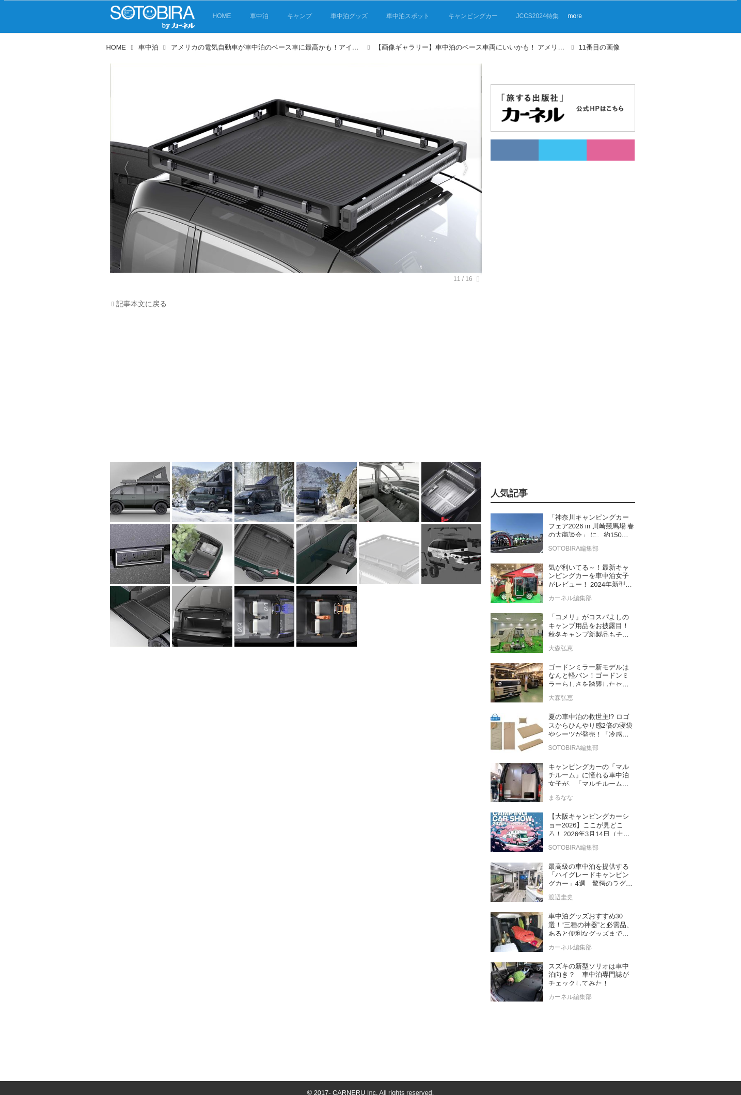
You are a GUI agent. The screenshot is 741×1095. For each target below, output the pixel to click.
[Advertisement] (293, 388)
